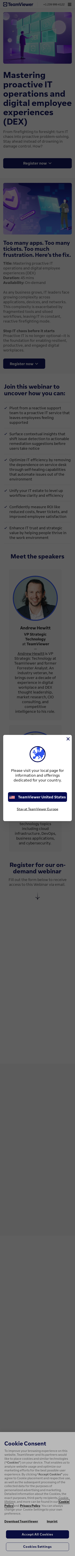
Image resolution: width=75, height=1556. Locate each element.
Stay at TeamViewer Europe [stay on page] (37, 809)
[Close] (68, 739)
